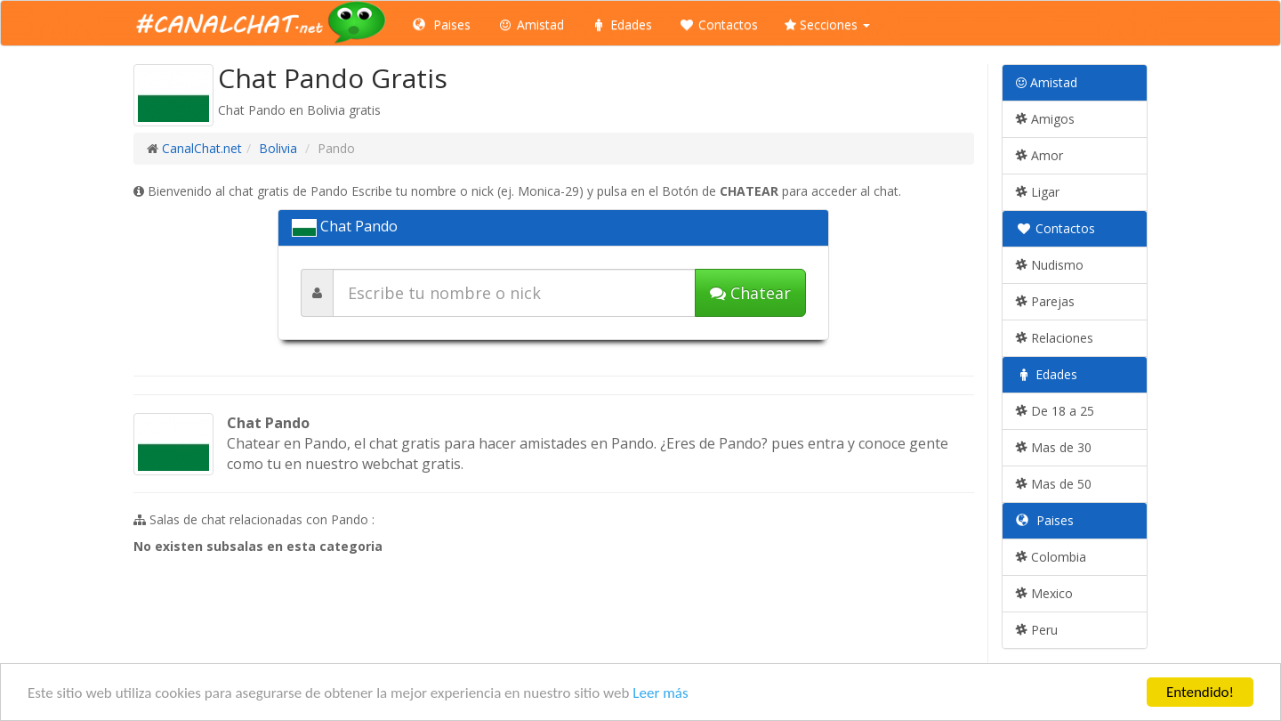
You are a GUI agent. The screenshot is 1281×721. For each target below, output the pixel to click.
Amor (1039, 155)
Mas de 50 (1054, 483)
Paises (442, 24)
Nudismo (1050, 264)
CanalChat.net (202, 148)
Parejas (1045, 301)
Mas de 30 (1054, 447)
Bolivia (278, 148)
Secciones (827, 24)
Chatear (750, 293)
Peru (1037, 629)
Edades (621, 24)
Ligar (1037, 191)
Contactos (718, 24)
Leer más (660, 693)
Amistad (530, 24)
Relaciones (1054, 337)
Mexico (1044, 593)
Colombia (1051, 556)
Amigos (1045, 118)
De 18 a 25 (1055, 410)
